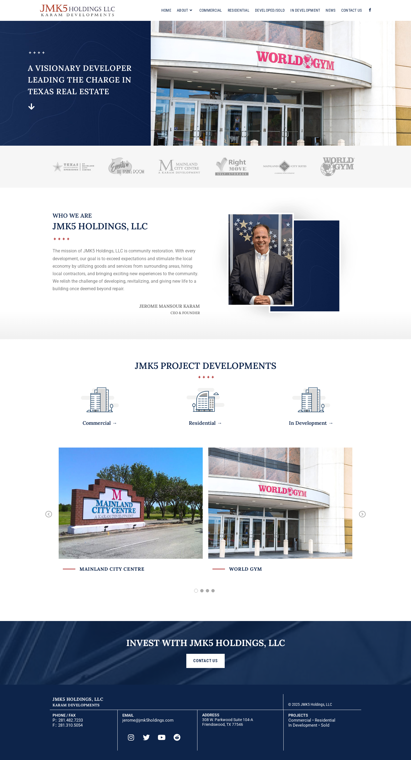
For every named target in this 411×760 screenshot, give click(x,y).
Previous (48, 518)
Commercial (299, 720)
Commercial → (100, 423)
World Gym (245, 569)
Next (362, 518)
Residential (325, 720)
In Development (302, 725)
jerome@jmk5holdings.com (148, 720)
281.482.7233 (70, 720)
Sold (325, 725)
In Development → (311, 423)
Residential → (205, 423)
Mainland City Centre (112, 569)
